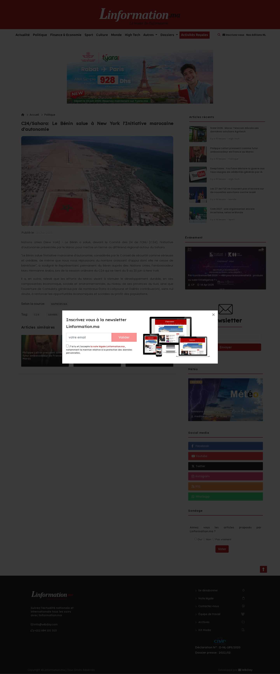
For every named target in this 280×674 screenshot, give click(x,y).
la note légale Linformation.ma (107, 346)
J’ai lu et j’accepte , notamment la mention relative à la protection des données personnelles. (99, 349)
